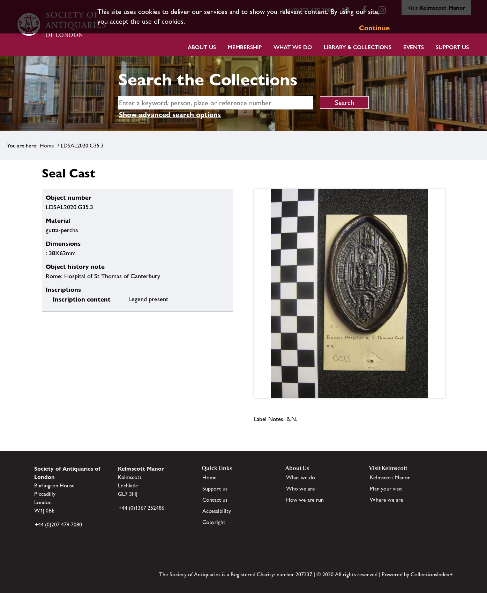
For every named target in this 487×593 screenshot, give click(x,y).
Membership (245, 47)
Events (413, 47)
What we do (293, 47)
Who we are (300, 488)
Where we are (386, 499)
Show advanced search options (170, 115)
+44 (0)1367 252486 (141, 507)
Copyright (213, 522)
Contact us (214, 499)
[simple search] (215, 102)
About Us (202, 47)
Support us (214, 488)
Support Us (452, 47)
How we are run (305, 499)
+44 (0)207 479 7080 (58, 524)
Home (47, 145)
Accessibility (216, 511)
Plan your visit (386, 488)
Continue (374, 28)
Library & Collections (357, 47)
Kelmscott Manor (390, 477)
